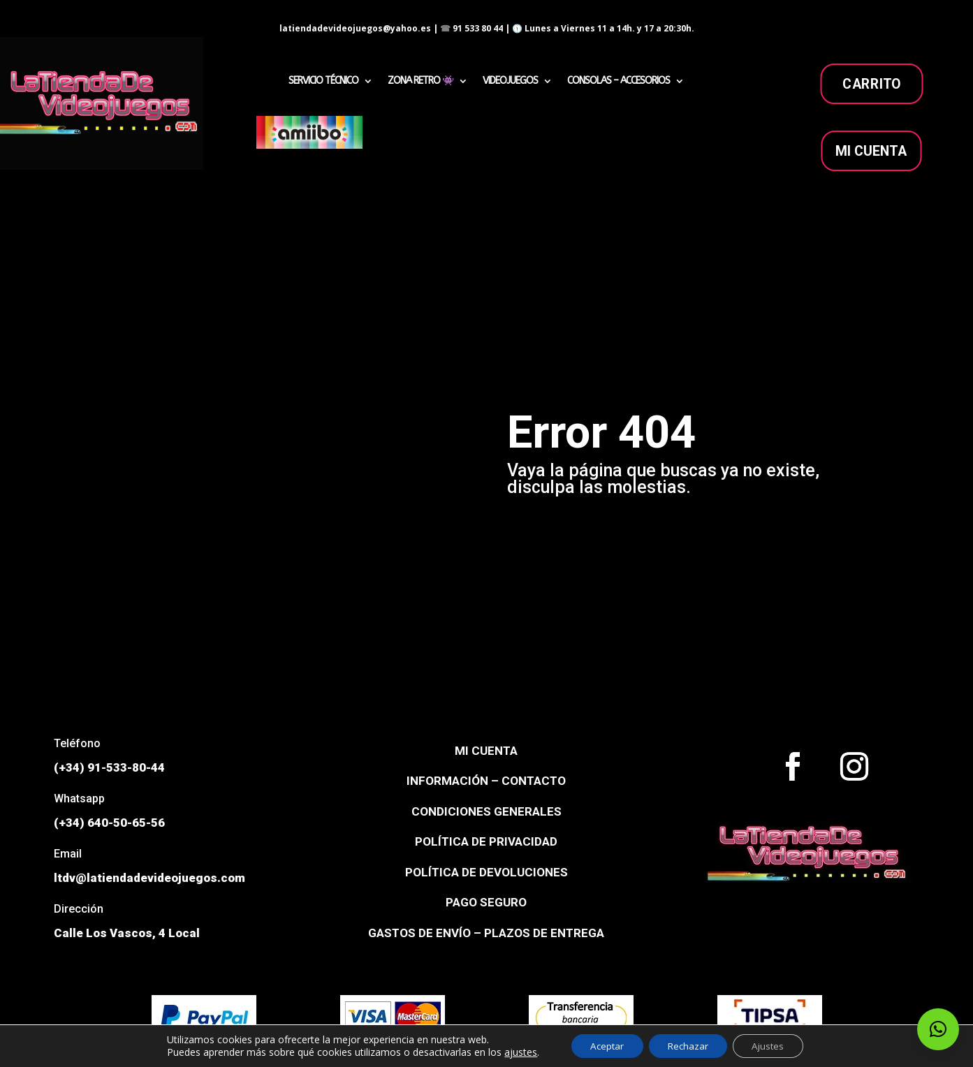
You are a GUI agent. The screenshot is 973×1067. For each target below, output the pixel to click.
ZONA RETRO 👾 (420, 81)
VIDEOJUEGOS (510, 81)
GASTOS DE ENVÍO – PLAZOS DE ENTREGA (486, 933)
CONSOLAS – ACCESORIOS (618, 81)
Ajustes (773, 1045)
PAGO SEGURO (486, 902)
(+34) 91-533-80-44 (109, 767)
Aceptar (602, 1045)
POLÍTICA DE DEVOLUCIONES (486, 872)
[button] (938, 1029)
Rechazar (688, 1045)
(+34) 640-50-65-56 (109, 823)
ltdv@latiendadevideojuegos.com (149, 878)
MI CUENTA (871, 150)
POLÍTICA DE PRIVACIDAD (486, 841)
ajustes (513, 1051)
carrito (871, 83)
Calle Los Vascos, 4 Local (127, 933)
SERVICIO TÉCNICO (323, 81)
